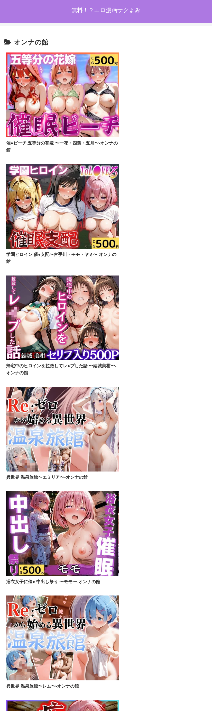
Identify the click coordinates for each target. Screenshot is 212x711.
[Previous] (6, 701)
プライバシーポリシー (106, 676)
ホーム (38, 676)
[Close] (29, 705)
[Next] (18, 701)
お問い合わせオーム (174, 676)
